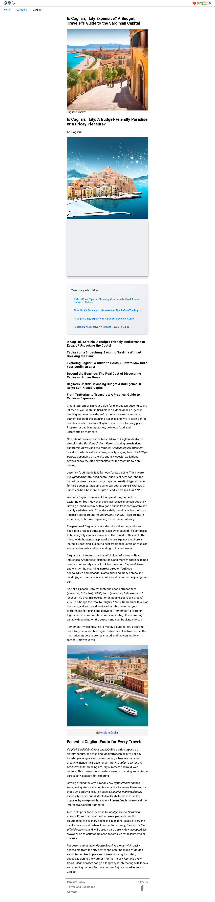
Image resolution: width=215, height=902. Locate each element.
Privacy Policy (76, 882)
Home (7, 9)
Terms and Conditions (81, 887)
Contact (72, 891)
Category (21, 9)
